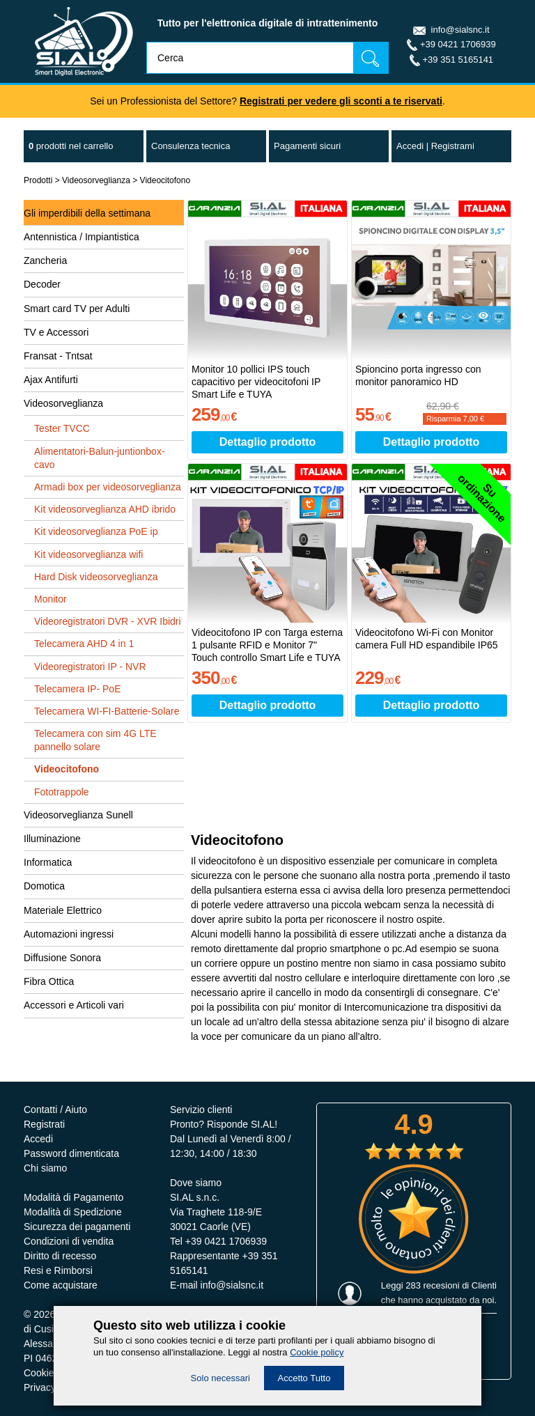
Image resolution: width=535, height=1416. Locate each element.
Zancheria (45, 260)
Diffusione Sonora (62, 957)
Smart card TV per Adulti (77, 308)
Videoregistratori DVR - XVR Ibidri (107, 621)
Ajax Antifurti (51, 379)
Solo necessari (220, 1378)
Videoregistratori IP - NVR (90, 666)
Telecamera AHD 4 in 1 (84, 643)
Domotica (44, 886)
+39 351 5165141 (458, 59)
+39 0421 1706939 (458, 44)
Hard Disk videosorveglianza (95, 576)
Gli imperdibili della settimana (87, 213)
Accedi (410, 146)
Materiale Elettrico (63, 910)
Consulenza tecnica (190, 146)
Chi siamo (45, 1168)
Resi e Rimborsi (58, 1270)
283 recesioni (432, 1285)
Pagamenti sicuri (307, 146)
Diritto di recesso (60, 1255)
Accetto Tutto (304, 1378)
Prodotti (38, 180)
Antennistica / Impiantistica (81, 236)
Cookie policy (316, 1352)
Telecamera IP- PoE (77, 688)
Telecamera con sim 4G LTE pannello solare (95, 740)
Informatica (48, 862)
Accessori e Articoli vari (74, 1005)
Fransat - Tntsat (58, 355)
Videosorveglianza (96, 180)
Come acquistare (61, 1285)
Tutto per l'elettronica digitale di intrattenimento (267, 23)
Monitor (50, 599)
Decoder (42, 284)
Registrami (452, 146)
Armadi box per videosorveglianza (107, 486)
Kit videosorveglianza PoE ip (95, 531)
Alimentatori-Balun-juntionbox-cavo (99, 458)
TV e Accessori (56, 332)
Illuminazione (52, 838)
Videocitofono (165, 180)
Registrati (44, 1124)
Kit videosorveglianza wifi (88, 554)
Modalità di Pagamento (73, 1197)
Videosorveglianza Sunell (78, 814)
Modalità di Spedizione (73, 1211)
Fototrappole (61, 792)
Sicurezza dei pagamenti (77, 1226)
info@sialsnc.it (460, 29)
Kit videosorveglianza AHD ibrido (105, 509)
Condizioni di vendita (69, 1241)
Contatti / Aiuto (55, 1109)
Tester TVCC (62, 428)
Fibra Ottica (49, 981)
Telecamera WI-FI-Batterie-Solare (107, 711)
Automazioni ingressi (69, 934)
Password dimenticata (71, 1153)
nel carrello (71, 146)
